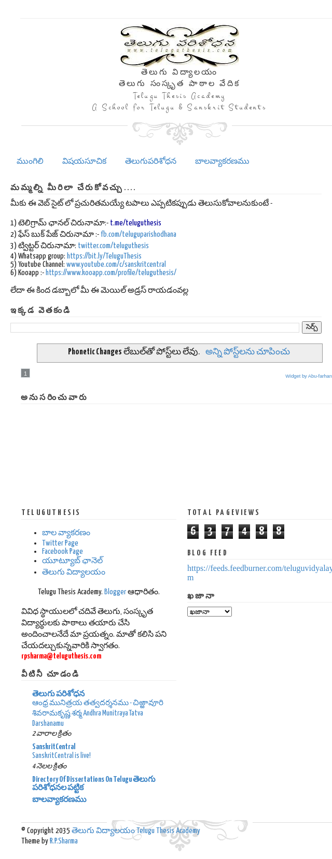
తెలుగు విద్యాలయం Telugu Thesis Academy (136, 831)
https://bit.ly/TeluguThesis (104, 256)
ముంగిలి (30, 161)
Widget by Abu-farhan (308, 376)
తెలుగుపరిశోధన (150, 161)
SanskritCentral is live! (61, 756)
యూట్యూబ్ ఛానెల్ (72, 561)
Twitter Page (60, 543)
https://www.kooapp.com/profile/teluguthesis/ (111, 273)
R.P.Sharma (64, 841)
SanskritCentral (54, 747)
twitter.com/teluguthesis (113, 246)
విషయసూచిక (84, 161)
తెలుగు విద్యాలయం (73, 572)
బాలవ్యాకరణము (222, 161)
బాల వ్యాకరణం (66, 533)
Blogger (115, 592)
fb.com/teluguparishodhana (138, 234)
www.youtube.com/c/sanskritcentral (116, 264)
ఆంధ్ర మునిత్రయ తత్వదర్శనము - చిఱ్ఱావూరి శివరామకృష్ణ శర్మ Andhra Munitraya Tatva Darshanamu (97, 713)
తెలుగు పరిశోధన (58, 694)
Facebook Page (62, 551)
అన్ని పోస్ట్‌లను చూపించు (247, 352)
